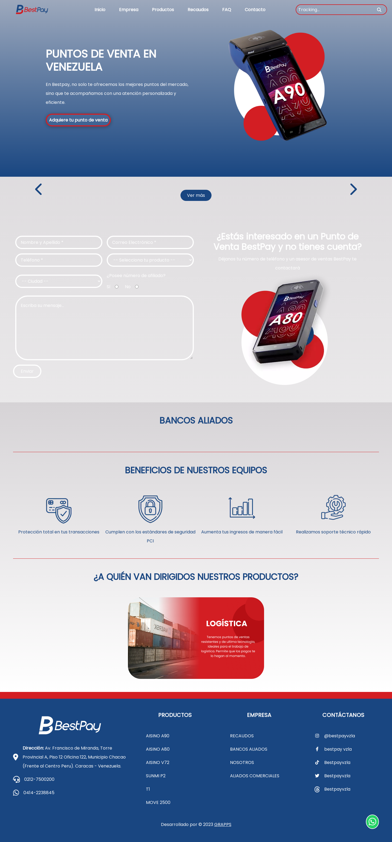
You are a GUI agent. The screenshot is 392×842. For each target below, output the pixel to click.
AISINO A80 (158, 749)
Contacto (255, 10)
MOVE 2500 (158, 802)
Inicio (99, 10)
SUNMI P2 (156, 776)
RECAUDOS (242, 736)
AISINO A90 (157, 736)
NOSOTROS (242, 762)
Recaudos (198, 10)
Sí (109, 287)
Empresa (128, 10)
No (128, 287)
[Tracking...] (341, 9)
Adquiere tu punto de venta (78, 120)
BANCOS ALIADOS (248, 749)
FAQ (226, 10)
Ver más (196, 195)
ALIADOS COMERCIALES (254, 776)
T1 (148, 789)
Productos (163, 10)
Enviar (27, 371)
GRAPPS (222, 824)
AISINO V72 (157, 762)
